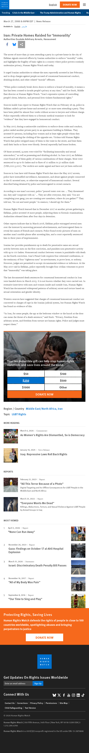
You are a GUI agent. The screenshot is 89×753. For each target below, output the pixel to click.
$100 (63, 373)
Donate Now (70, 4)
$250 (26, 380)
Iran (60, 409)
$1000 (26, 387)
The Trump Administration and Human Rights (62, 12)
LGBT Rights (19, 414)
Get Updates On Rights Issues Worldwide (36, 677)
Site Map (64, 702)
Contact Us (10, 702)
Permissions (51, 702)
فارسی (24, 26)
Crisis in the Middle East (25, 12)
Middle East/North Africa (41, 409)
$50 (25, 373)
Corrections (22, 702)
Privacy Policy (36, 702)
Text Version (30, 707)
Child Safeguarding (13, 707)
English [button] (53, 4)
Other (63, 387)
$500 (63, 380)
